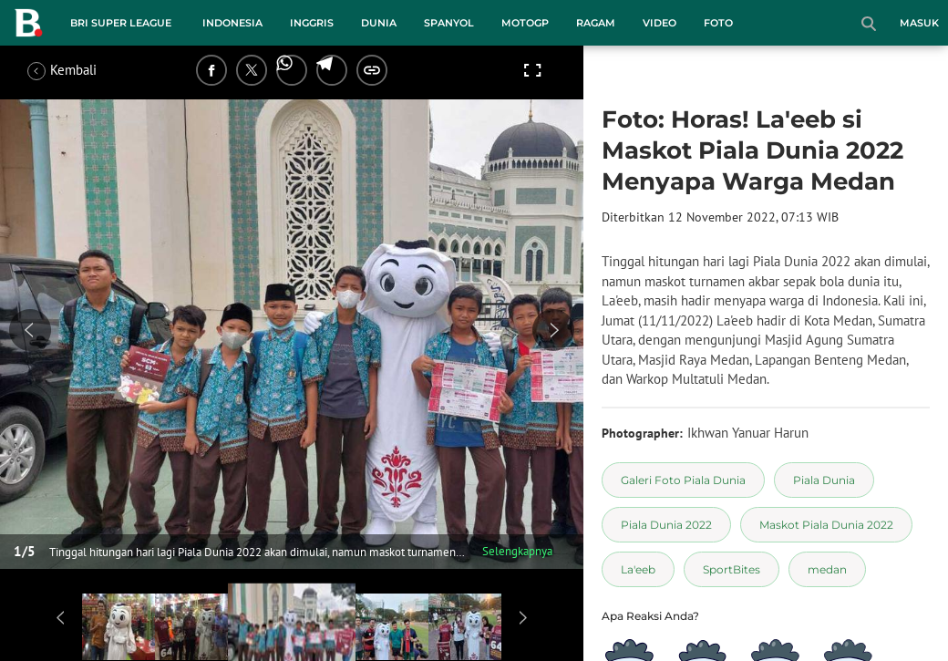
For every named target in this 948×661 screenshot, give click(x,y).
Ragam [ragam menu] (595, 22)
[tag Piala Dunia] (824, 480)
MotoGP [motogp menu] (525, 22)
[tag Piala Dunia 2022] (666, 524)
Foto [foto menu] (718, 22)
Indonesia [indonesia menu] (232, 22)
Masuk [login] (919, 22)
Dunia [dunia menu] (379, 22)
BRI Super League (120, 22)
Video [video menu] (659, 22)
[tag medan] (827, 569)
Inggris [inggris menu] (312, 22)
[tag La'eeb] (638, 569)
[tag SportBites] (731, 569)
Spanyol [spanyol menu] (449, 22)
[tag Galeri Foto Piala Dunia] (683, 480)
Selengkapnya (517, 551)
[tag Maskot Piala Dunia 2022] (826, 524)
